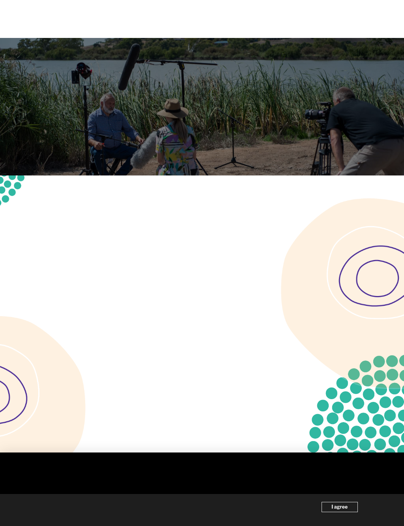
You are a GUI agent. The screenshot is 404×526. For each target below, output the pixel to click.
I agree (339, 507)
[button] (385, 19)
